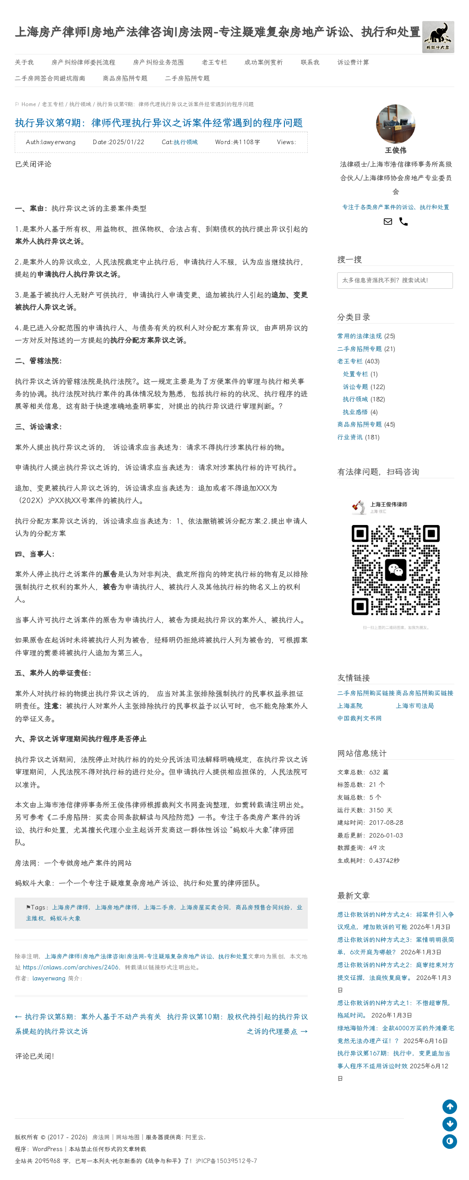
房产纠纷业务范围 (158, 62)
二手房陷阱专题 (187, 78)
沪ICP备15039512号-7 (226, 1161)
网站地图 (128, 1137)
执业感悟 (355, 412)
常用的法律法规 (359, 336)
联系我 (310, 62)
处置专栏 (355, 374)
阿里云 (194, 1137)
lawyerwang (49, 978)
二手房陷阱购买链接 (366, 693)
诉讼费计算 (353, 62)
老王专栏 (214, 62)
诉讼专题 (355, 386)
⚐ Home (25, 104)
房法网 (101, 1137)
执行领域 (80, 104)
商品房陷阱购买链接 (424, 693)
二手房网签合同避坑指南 (50, 78)
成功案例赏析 (264, 62)
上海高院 (350, 705)
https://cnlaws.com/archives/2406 (71, 967)
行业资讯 (350, 437)
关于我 (24, 62)
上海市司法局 (415, 705)
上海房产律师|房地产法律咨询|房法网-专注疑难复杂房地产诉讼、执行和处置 (217, 32)
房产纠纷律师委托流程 (83, 62)
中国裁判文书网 (359, 718)
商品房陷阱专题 (125, 78)
